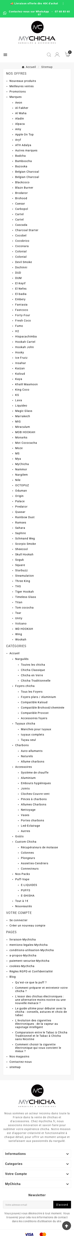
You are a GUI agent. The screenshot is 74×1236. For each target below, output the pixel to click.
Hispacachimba (26, 336)
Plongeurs (28, 858)
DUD (18, 272)
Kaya (18, 379)
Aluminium (28, 777)
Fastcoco (21, 309)
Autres (25, 831)
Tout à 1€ (21, 900)
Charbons (22, 745)
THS (18, 586)
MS (17, 453)
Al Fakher (21, 107)
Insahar (20, 363)
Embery (20, 299)
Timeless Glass (25, 597)
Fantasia (21, 304)
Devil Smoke (23, 262)
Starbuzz (21, 570)
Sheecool (21, 549)
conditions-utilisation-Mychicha (31, 950)
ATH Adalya (23, 145)
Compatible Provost (35, 712)
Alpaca (20, 123)
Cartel (19, 214)
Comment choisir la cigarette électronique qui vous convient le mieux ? (38, 1048)
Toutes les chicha (33, 664)
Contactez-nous (20, 1061)
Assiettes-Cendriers (34, 863)
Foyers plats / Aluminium (38, 697)
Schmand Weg (25, 538)
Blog (12, 976)
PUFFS (25, 890)
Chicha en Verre (32, 675)
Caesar (20, 203)
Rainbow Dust (25, 517)
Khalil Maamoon (26, 384)
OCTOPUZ (22, 485)
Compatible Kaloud (34, 702)
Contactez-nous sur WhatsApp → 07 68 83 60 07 (36, 13)
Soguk (19, 559)
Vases (25, 815)
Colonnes (27, 852)
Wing (18, 634)
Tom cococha (24, 607)
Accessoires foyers (34, 718)
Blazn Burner (24, 187)
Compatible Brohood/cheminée (42, 707)
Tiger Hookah (24, 591)
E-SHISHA (28, 895)
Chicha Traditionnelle (36, 680)
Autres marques (26, 150)
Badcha (20, 155)
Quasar (20, 511)
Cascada (21, 224)
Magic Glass (23, 410)
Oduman (21, 490)
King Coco (22, 389)
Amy (18, 129)
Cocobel (20, 235)
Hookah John (24, 347)
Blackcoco (22, 182)
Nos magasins (19, 1056)
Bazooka (21, 166)
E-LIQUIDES (29, 885)
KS (17, 395)
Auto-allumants (32, 750)
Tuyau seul (28, 739)
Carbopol (21, 208)
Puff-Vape (22, 879)
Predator (21, 506)
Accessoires (23, 766)
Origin (19, 496)
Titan (18, 602)
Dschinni (21, 267)
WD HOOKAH (24, 628)
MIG (18, 421)
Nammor (21, 469)
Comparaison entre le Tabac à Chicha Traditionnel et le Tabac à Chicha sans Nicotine (41, 1036)
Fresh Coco (23, 320)
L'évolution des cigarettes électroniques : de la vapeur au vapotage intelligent (36, 1024)
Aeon (18, 102)
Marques (15, 96)
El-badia (21, 294)
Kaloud (20, 373)
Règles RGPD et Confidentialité (31, 971)
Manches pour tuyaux (36, 729)
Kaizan (20, 368)
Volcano (21, 623)
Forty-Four (22, 315)
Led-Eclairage (30, 825)
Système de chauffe (35, 772)
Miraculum (22, 426)
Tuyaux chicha (25, 723)
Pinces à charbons (34, 799)
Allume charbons (32, 761)
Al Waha (21, 113)
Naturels (27, 756)
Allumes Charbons (33, 804)
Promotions (17, 91)
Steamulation (24, 575)
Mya (18, 458)
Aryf (18, 139)
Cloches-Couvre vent (35, 793)
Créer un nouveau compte (27, 925)
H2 (17, 331)
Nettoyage (28, 809)
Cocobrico (22, 240)
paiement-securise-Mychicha (29, 960)
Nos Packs (22, 874)
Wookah (20, 639)
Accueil (14, 653)
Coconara (22, 246)
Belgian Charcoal (27, 171)
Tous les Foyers (32, 691)
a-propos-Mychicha (23, 955)
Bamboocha (23, 161)
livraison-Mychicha (22, 939)
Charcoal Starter (26, 230)
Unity (18, 618)
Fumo (19, 325)
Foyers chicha (25, 685)
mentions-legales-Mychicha (28, 944)
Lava (18, 400)
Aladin (19, 118)
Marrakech (22, 416)
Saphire (20, 533)
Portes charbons (32, 820)
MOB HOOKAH (25, 432)
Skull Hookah (24, 554)
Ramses (20, 522)
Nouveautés (23, 906)
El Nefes (21, 288)
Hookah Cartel (25, 341)
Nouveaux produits (22, 80)
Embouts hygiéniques (36, 783)
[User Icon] (57, 54)
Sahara (20, 527)
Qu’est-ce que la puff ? (31, 982)
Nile (18, 480)
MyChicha (22, 464)
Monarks (21, 437)
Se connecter (18, 920)
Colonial (21, 251)
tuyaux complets (32, 734)
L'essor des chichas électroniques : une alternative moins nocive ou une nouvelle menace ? (40, 1000)
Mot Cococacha (26, 442)
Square (20, 565)
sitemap (15, 1067)
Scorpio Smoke (25, 543)
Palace (20, 501)
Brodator (21, 193)
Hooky (19, 352)
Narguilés (22, 659)
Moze (19, 448)
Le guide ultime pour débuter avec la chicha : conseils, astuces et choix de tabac (41, 1012)
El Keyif (20, 283)
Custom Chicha (26, 841)
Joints (25, 788)
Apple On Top (24, 134)
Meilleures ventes (21, 86)
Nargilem (21, 474)
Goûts (19, 836)
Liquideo (21, 405)
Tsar (18, 612)
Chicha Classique (33, 670)
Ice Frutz (21, 357)
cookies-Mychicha (22, 966)
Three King (22, 581)
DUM (18, 278)
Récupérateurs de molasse (39, 847)
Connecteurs (30, 868)
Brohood (21, 198)
